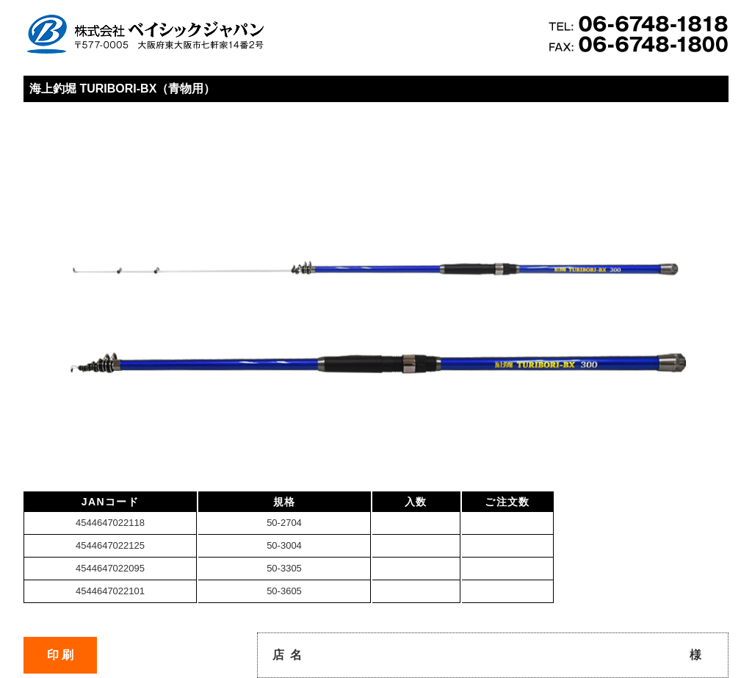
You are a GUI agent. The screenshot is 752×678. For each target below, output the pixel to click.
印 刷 (60, 655)
